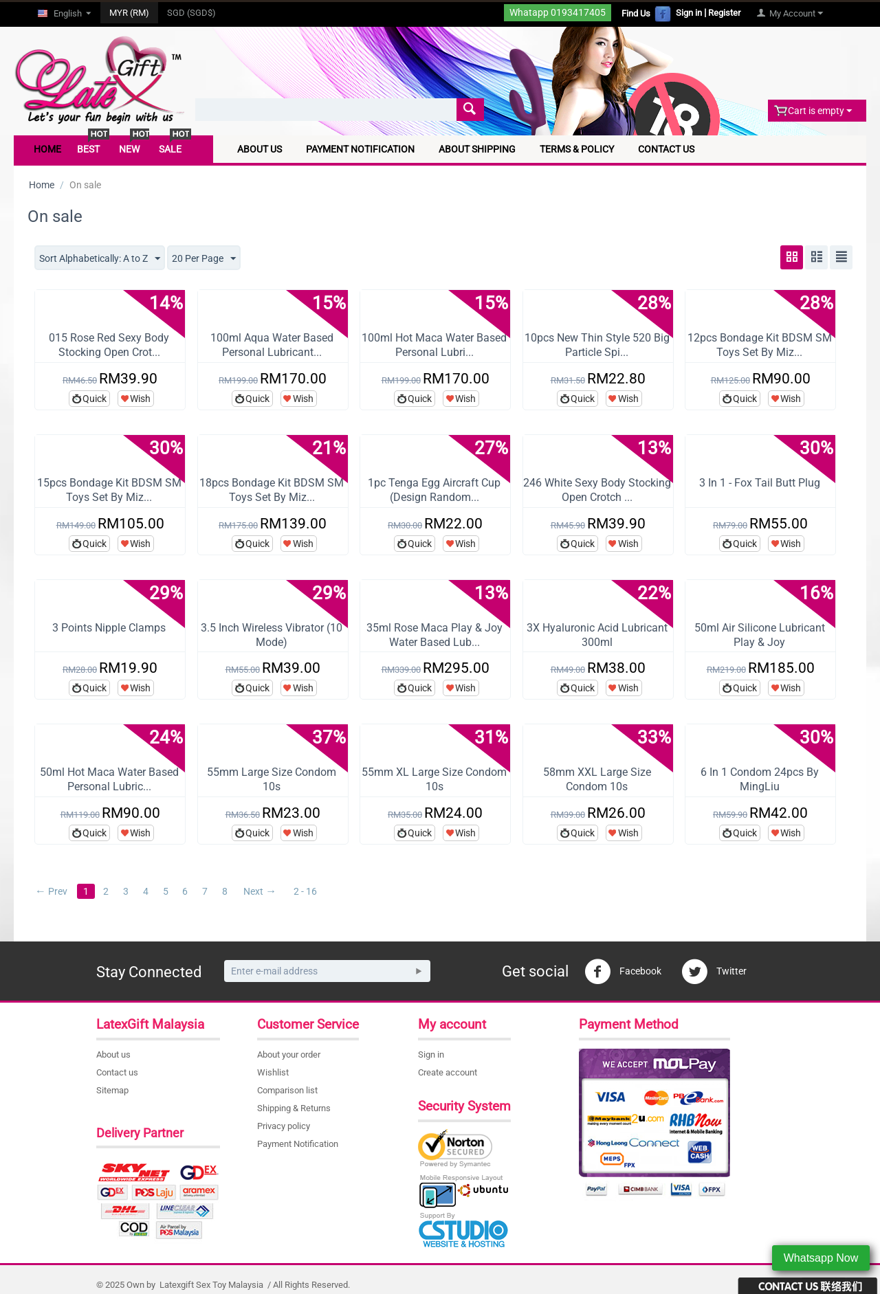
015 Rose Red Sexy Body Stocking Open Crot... (109, 345)
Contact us (117, 1072)
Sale (170, 149)
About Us (259, 149)
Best (88, 149)
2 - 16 (306, 891)
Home (47, 149)
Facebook (622, 972)
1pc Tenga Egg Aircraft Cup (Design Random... (434, 490)
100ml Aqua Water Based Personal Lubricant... (271, 345)
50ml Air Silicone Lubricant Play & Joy (759, 635)
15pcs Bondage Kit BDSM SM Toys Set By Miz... (109, 490)
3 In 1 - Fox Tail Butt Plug (759, 482)
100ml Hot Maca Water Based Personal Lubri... (434, 345)
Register (724, 13)
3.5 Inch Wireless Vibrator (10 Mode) (271, 635)
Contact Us (666, 149)
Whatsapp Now (821, 1258)
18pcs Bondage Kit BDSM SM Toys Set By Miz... (271, 490)
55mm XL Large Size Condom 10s (434, 779)
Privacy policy (283, 1126)
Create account (447, 1072)
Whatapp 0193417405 (557, 13)
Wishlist (273, 1072)
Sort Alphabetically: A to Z (99, 259)
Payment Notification (360, 149)
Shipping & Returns (294, 1108)
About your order (288, 1054)
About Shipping (477, 149)
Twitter (714, 972)
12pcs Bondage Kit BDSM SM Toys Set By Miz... (760, 345)
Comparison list (287, 1090)
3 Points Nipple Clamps (109, 627)
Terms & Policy (577, 149)
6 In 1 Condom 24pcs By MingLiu (760, 779)
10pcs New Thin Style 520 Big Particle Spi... (597, 345)
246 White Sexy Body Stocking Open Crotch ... (597, 490)
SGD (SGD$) (191, 13)
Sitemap (112, 1090)
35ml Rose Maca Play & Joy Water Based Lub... (434, 635)
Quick (94, 398)
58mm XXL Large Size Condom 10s (597, 779)
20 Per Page (204, 259)
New (129, 149)
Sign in (689, 13)
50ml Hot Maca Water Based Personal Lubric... (109, 779)
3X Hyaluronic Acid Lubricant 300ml (597, 635)
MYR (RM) (129, 13)
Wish (140, 398)
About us (113, 1054)
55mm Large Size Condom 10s (271, 779)
